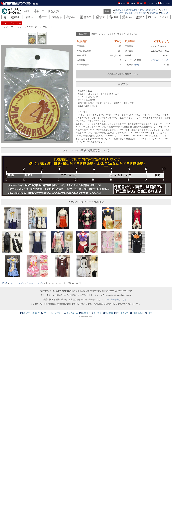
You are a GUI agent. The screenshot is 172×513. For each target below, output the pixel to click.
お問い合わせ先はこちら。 (117, 299)
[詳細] (136, 64)
